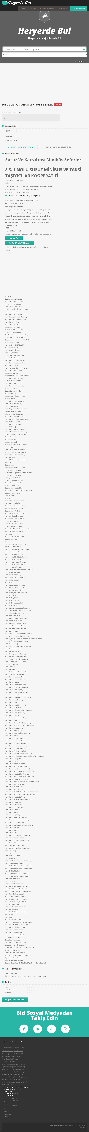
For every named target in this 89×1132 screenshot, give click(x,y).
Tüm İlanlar (5, 1104)
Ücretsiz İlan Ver (79, 9)
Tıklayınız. (45, 248)
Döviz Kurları (63, 9)
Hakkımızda (14, 1094)
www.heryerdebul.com (10, 1065)
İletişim (33, 9)
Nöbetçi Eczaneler (47, 9)
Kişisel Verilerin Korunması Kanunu (6, 1114)
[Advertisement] (44, 84)
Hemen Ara (14, 239)
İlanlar (23, 9)
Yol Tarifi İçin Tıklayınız (19, 244)
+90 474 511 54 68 (11, 141)
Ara (84, 50)
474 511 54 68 (9, 229)
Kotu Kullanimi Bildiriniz (57, 148)
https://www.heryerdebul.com (12, 1052)
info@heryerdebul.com (15, 1049)
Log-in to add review (14, 1001)
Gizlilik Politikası (14, 1100)
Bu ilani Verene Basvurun (20, 148)
